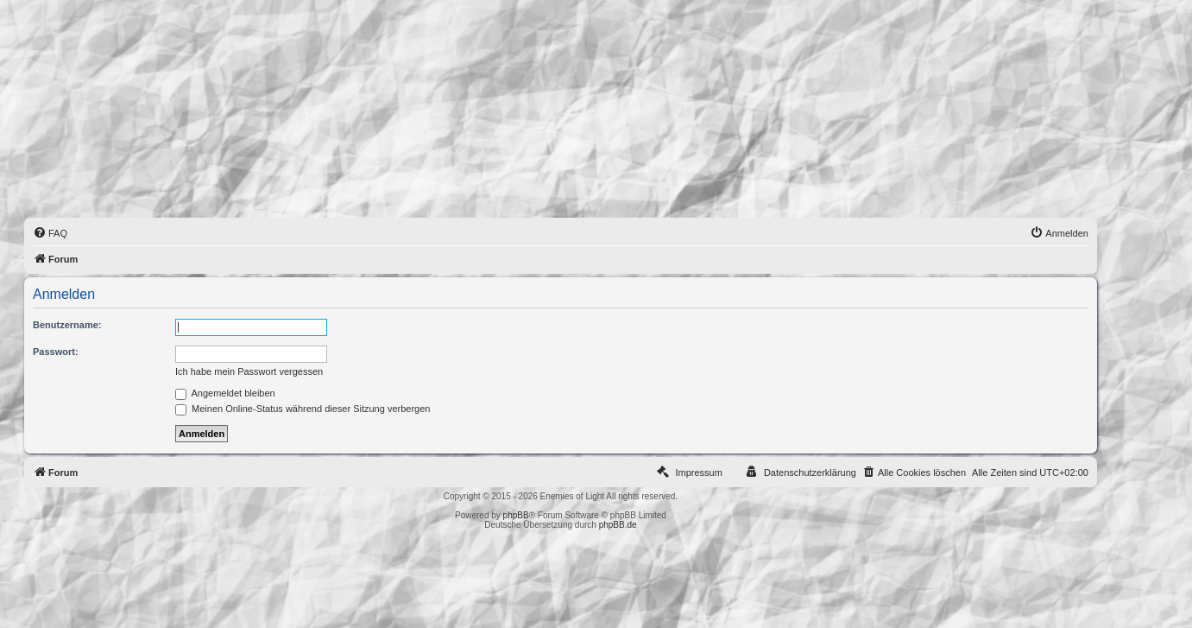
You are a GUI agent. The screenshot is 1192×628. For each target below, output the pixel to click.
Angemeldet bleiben (225, 393)
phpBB (516, 515)
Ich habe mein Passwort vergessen (249, 371)
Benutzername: (67, 325)
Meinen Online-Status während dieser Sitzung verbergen (302, 408)
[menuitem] (50, 233)
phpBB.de (618, 525)
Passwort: (56, 351)
